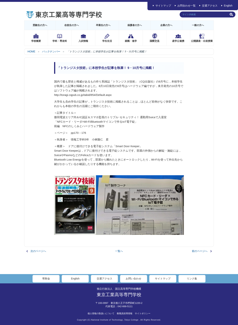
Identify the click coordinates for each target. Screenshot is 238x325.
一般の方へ (198, 25)
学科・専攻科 (59, 41)
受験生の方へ (40, 25)
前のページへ (200, 251)
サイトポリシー (142, 313)
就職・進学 (131, 41)
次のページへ (38, 251)
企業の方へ (166, 25)
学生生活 (107, 41)
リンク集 (192, 278)
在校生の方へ (71, 25)
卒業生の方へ (103, 25)
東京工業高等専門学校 (119, 294)
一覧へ (119, 251)
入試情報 (83, 41)
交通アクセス (210, 5)
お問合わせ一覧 (186, 5)
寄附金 (46, 278)
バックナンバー (51, 51)
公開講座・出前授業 (202, 41)
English (228, 5)
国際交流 (154, 41)
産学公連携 (178, 41)
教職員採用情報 (124, 313)
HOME (31, 51)
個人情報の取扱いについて (101, 313)
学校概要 (36, 41)
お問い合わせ (133, 278)
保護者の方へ (134, 25)
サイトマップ (163, 5)
